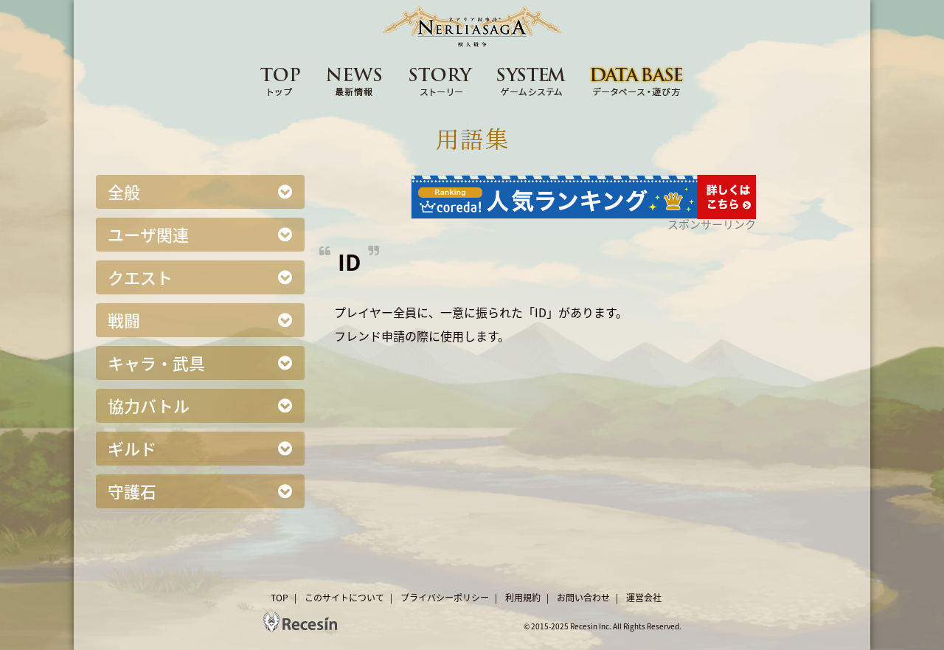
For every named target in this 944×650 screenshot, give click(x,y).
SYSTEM (532, 80)
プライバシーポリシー (444, 597)
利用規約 (523, 597)
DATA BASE (637, 80)
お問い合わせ (583, 597)
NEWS (354, 80)
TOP (280, 80)
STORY (441, 80)
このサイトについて (344, 597)
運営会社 (644, 597)
